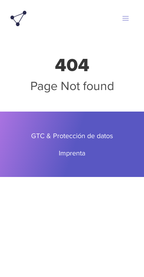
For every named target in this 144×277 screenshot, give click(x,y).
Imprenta (72, 153)
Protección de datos (83, 135)
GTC (38, 135)
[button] (125, 18)
